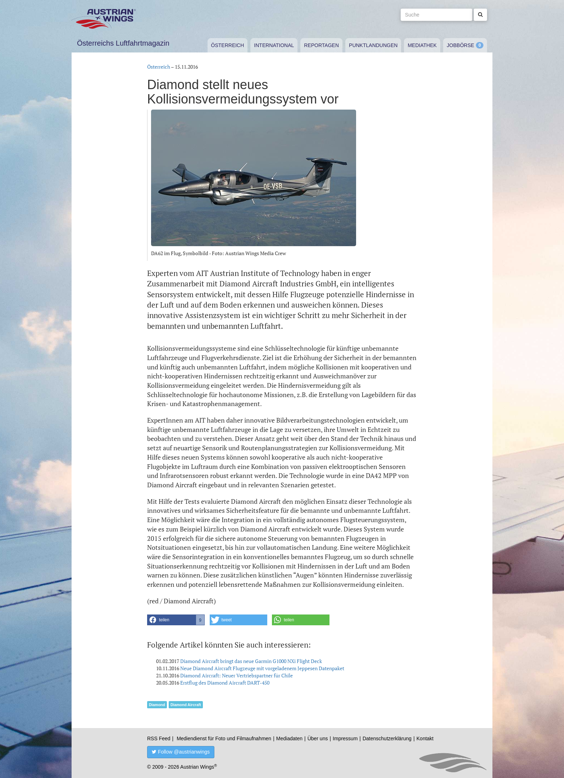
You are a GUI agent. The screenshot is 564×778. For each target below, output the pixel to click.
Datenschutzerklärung (387, 738)
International (274, 45)
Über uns (318, 738)
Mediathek (422, 45)
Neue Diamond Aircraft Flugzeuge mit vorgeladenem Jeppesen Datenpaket (262, 668)
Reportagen (321, 45)
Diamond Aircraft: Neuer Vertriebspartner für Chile (236, 675)
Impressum (345, 738)
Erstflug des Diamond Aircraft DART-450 (224, 682)
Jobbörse (460, 45)
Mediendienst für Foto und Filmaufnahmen (224, 738)
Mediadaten (289, 738)
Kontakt (425, 738)
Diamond (157, 705)
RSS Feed (158, 738)
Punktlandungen (373, 45)
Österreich (227, 45)
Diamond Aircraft (185, 705)
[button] (176, 619)
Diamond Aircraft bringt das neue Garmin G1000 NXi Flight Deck (251, 661)
